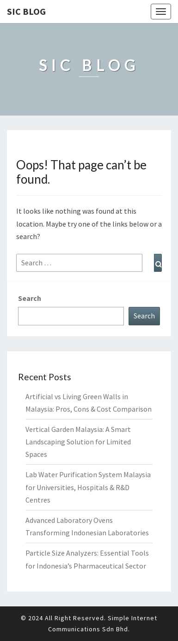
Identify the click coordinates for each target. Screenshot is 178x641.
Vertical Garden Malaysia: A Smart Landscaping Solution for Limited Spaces (78, 442)
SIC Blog (26, 11)
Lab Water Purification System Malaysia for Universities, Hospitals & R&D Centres (88, 487)
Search (29, 298)
